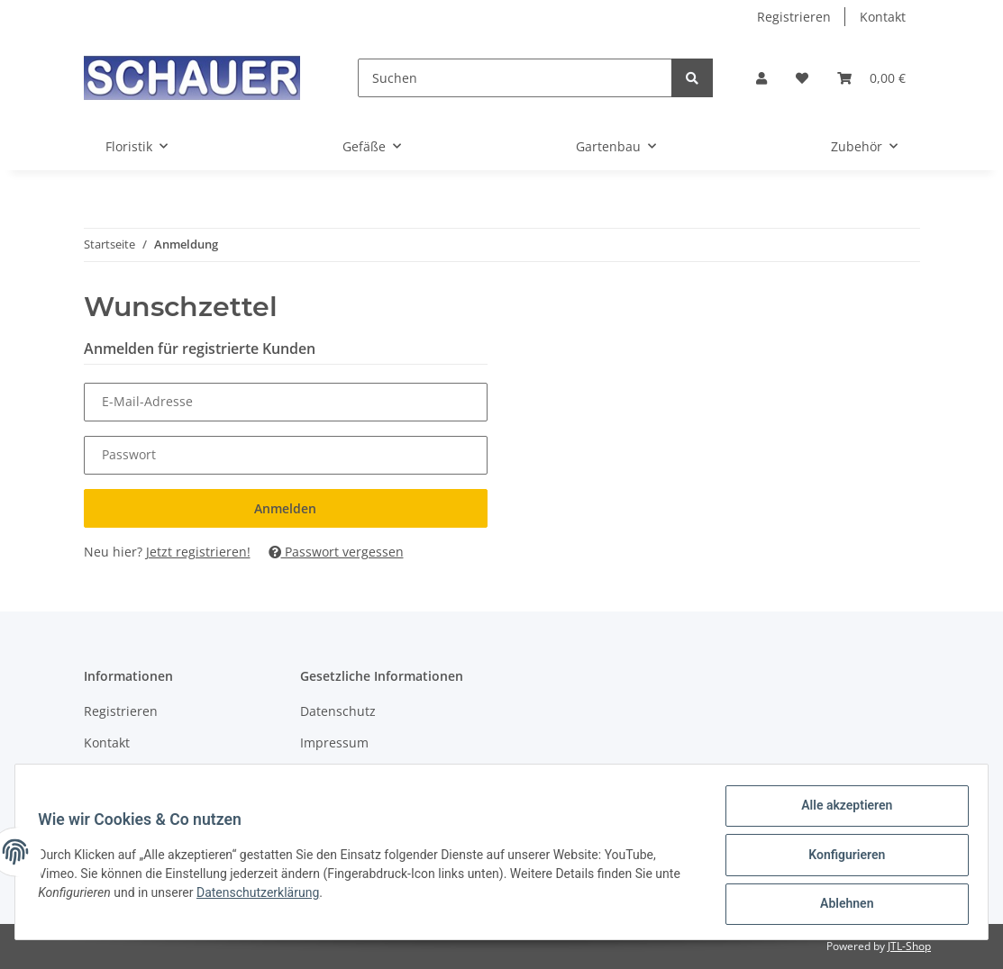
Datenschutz (338, 711)
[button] (761, 78)
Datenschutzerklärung (264, 896)
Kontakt (883, 16)
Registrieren (794, 16)
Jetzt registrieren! (198, 551)
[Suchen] (515, 78)
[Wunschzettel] (802, 78)
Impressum (334, 742)
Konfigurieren (840, 858)
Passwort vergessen (336, 551)
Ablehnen (840, 905)
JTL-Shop (909, 946)
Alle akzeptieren (840, 811)
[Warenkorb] (871, 78)
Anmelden (285, 508)
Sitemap (108, 774)
